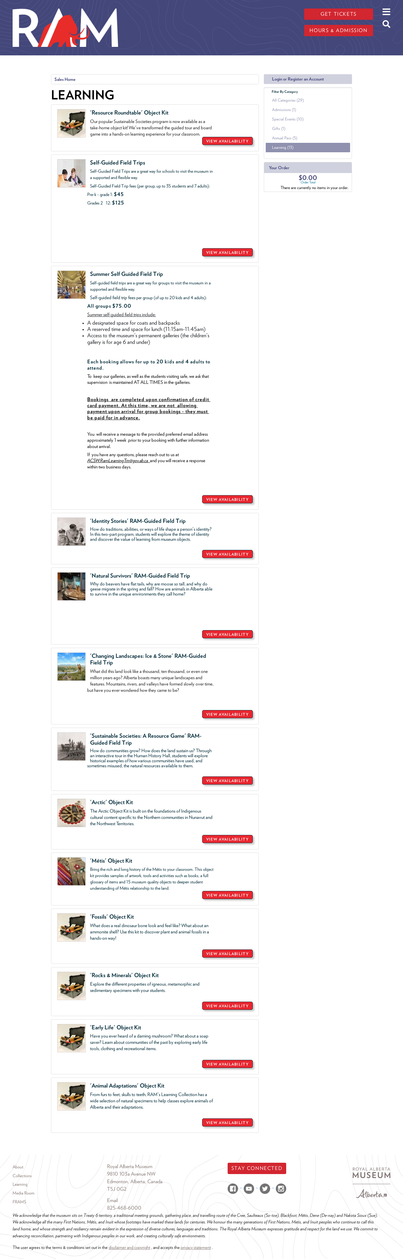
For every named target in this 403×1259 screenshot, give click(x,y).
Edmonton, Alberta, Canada (134, 1181)
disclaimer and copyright (129, 1247)
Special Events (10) (288, 119)
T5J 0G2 (117, 1189)
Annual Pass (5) (284, 138)
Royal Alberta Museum (129, 1166)
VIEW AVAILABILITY (227, 141)
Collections (22, 1175)
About (18, 1166)
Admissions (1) (284, 109)
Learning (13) (282, 147)
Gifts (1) (278, 128)
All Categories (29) (288, 100)
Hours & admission (338, 30)
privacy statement (196, 1247)
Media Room (23, 1192)
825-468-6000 (124, 1208)
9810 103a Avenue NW (131, 1174)
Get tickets (339, 14)
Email (112, 1200)
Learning (20, 1184)
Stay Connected (256, 1168)
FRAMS (19, 1201)
